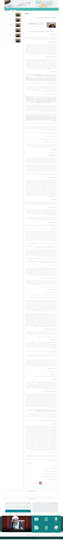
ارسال (18, 511)
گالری (17, 9)
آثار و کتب (32, 9)
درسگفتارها (27, 9)
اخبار (50, 9)
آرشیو (29, 535)
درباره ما (32, 535)
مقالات (43, 9)
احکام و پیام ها (38, 9)
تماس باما (26, 535)
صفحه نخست (55, 9)
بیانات (47, 9)
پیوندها (37, 535)
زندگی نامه (22, 9)
